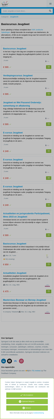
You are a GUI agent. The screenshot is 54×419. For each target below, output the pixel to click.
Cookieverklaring (38, 413)
